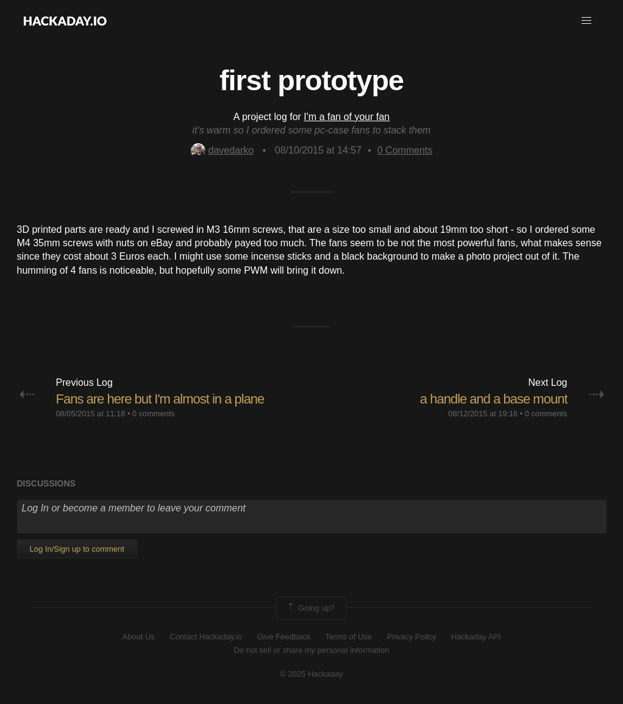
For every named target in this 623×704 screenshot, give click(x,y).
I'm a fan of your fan (347, 117)
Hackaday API (476, 636)
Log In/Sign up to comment (77, 548)
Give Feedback (283, 636)
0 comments (153, 413)
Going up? (310, 608)
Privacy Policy (411, 636)
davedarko (222, 150)
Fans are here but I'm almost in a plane (160, 399)
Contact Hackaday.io (205, 636)
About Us (138, 636)
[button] (586, 20)
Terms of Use (349, 636)
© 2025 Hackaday (311, 673)
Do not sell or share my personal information (311, 650)
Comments (405, 150)
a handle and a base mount (494, 399)
